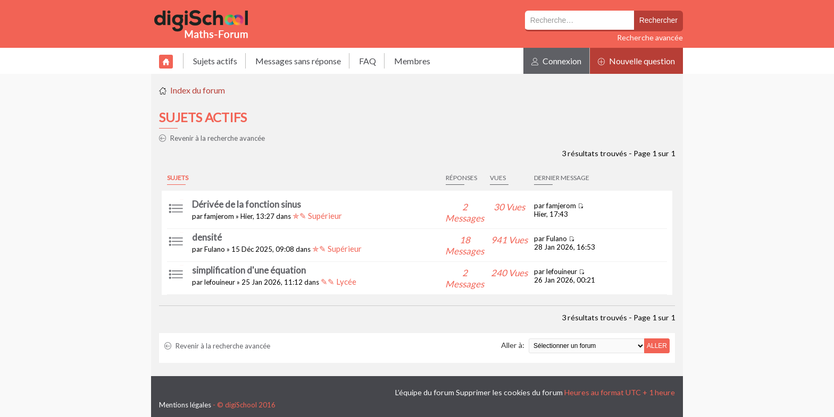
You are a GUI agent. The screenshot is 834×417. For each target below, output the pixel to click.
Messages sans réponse (298, 61)
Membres (412, 61)
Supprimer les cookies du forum (509, 392)
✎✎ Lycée (338, 281)
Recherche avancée (650, 37)
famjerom (219, 216)
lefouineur (219, 282)
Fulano (214, 249)
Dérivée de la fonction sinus (246, 204)
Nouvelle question (636, 61)
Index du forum (197, 90)
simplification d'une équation (249, 270)
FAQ (367, 61)
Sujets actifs (215, 61)
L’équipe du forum (424, 392)
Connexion (556, 61)
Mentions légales (185, 405)
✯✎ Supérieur (317, 215)
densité (207, 237)
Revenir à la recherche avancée (212, 138)
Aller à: (512, 345)
